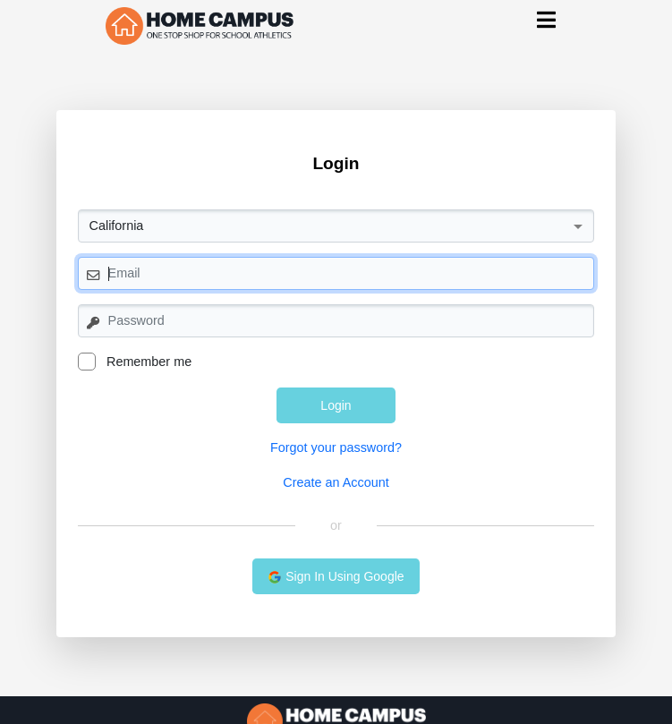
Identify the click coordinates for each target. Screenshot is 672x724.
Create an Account (335, 482)
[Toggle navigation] (546, 19)
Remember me (135, 362)
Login (335, 405)
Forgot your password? (336, 447)
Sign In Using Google (336, 576)
